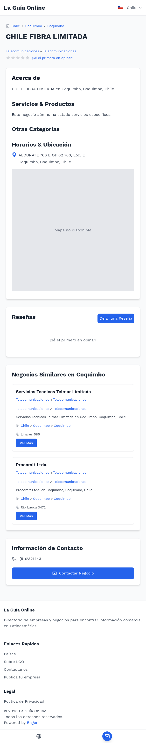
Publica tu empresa (22, 677)
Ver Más (26, 443)
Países (10, 654)
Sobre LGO (14, 661)
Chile (16, 26)
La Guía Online (24, 7)
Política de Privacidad (24, 701)
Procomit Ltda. (32, 464)
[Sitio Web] (39, 736)
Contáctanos (16, 669)
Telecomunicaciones (22, 51)
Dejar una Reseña (115, 318)
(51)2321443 (30, 558)
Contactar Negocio (73, 573)
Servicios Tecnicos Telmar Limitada (53, 391)
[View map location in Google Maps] (73, 230)
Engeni (33, 722)
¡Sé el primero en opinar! (52, 58)
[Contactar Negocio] (107, 736)
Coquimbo (33, 26)
